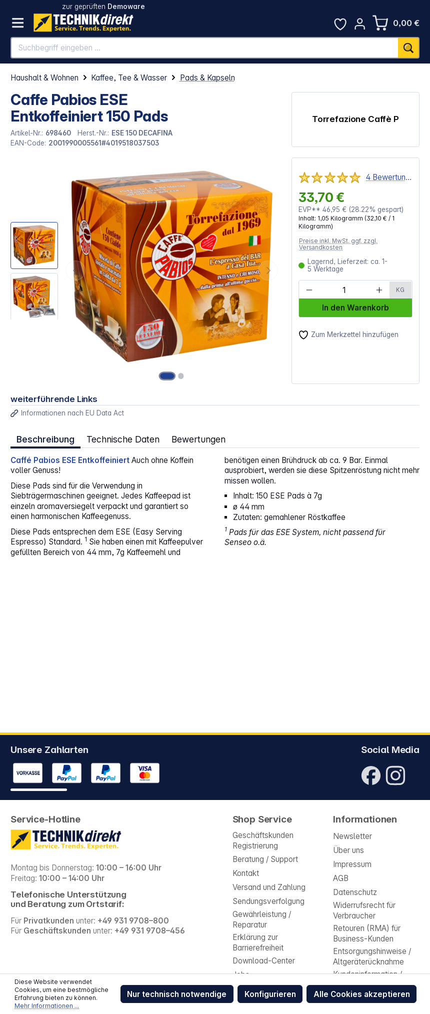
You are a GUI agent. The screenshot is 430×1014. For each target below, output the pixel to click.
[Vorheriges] (76, 270)
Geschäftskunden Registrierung (263, 840)
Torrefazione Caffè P (355, 119)
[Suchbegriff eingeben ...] (204, 48)
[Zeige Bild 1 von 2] (168, 376)
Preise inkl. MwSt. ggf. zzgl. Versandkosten (338, 244)
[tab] (45, 439)
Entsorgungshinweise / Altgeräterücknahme (372, 956)
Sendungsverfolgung (268, 901)
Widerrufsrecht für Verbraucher (364, 910)
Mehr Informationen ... (46, 1006)
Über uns (348, 850)
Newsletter (352, 836)
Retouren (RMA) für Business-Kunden (366, 933)
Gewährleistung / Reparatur (261, 919)
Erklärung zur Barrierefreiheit (258, 942)
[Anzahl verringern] (309, 290)
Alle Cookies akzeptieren (362, 994)
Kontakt (245, 873)
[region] (145, 271)
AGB (340, 878)
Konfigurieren (270, 994)
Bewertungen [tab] (197, 439)
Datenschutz (355, 892)
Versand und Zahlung (269, 887)
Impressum (352, 864)
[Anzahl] (343, 290)
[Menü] (17, 23)
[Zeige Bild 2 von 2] (181, 376)
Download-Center (263, 961)
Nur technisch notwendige (176, 994)
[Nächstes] (268, 270)
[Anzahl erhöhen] (379, 290)
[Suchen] (409, 48)
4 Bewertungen (389, 177)
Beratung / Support (265, 859)
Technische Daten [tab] (122, 439)
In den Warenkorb (355, 307)
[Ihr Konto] (359, 23)
